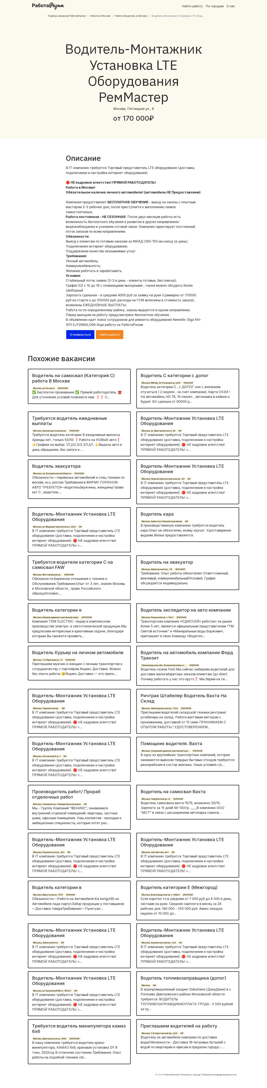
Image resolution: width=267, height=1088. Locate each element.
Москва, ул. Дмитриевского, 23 (158, 431)
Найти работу (192, 6)
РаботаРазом (132, 325)
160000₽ (180, 569)
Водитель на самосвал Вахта (173, 791)
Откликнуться (80, 334)
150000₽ (79, 473)
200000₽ (63, 388)
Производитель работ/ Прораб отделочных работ (66, 794)
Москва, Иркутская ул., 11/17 (48, 895)
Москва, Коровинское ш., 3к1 (48, 852)
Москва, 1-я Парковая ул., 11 (47, 660)
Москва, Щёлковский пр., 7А (157, 569)
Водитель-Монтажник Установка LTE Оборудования (182, 421)
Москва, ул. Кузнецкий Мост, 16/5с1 (52, 991)
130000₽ (188, 383)
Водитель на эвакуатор (167, 562)
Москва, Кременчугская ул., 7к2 (159, 943)
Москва (146, 985)
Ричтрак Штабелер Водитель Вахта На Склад (184, 698)
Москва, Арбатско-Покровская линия (162, 521)
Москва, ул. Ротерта (44, 388)
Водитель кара (157, 514)
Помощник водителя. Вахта (171, 743)
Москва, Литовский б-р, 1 (46, 756)
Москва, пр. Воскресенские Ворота (52, 473)
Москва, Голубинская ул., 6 (156, 799)
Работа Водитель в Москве (131, 15)
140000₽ (69, 575)
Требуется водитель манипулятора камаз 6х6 (79, 1028)
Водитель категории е (57, 610)
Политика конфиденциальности (219, 1074)
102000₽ (70, 660)
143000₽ (194, 665)
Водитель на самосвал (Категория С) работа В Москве (73, 378)
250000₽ (188, 895)
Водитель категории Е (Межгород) (179, 887)
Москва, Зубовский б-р (45, 943)
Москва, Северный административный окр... (165, 751)
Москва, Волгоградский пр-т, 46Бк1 (161, 895)
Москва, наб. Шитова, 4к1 (155, 852)
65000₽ (70, 895)
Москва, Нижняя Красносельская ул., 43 (163, 479)
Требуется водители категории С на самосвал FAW (72, 564)
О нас (231, 6)
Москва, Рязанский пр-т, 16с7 (157, 617)
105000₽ (74, 431)
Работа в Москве (100, 15)
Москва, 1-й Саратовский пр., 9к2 (159, 1033)
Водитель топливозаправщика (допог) (183, 978)
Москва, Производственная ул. (49, 431)
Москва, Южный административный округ (55, 617)
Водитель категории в (57, 887)
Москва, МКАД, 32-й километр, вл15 (161, 383)
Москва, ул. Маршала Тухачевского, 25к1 (54, 527)
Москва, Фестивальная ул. (47, 575)
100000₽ (197, 751)
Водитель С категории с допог (174, 375)
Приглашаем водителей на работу (179, 1026)
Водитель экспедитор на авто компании (186, 610)
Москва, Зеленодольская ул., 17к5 (160, 708)
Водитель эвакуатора (56, 466)
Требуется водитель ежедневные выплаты (69, 421)
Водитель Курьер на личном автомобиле (77, 652)
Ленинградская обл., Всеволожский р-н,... (164, 665)
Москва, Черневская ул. (46, 708)
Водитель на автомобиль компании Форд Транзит (187, 655)
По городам (215, 6)
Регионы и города (190, 1074)
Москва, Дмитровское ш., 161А (49, 1038)
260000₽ (186, 708)
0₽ (179, 431)
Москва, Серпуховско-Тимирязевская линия (57, 804)
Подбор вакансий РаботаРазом (67, 15)
